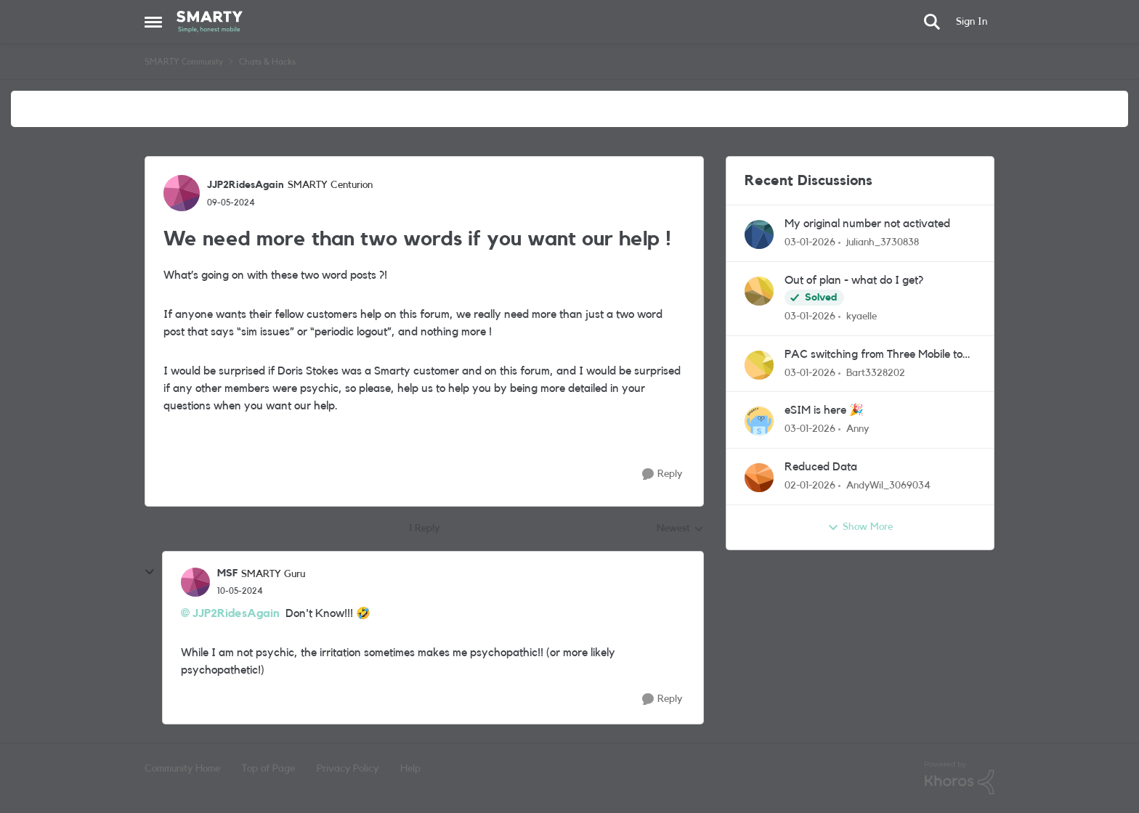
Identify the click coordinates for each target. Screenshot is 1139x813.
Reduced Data (821, 467)
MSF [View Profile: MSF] (227, 573)
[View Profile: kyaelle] (759, 291)
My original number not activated (867, 223)
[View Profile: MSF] (195, 582)
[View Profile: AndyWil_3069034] (759, 477)
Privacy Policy (347, 769)
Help (410, 769)
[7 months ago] (810, 242)
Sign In (971, 22)
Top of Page (268, 769)
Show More (860, 528)
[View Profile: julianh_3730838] (759, 234)
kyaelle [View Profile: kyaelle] (861, 316)
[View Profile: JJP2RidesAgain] (181, 193)
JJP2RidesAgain (236, 613)
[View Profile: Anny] (759, 421)
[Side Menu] (153, 22)
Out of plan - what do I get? (854, 280)
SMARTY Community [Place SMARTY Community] (184, 61)
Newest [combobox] (680, 529)
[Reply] (662, 474)
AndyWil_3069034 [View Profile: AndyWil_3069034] (888, 486)
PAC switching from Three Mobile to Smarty (873, 355)
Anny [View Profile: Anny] (857, 429)
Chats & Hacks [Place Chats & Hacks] (267, 61)
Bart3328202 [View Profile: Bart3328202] (875, 372)
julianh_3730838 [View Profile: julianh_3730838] (882, 242)
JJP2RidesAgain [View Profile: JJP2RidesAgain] (245, 185)
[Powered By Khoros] (959, 778)
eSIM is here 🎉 (824, 410)
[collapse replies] (149, 572)
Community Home (182, 769)
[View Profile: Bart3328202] (759, 365)
